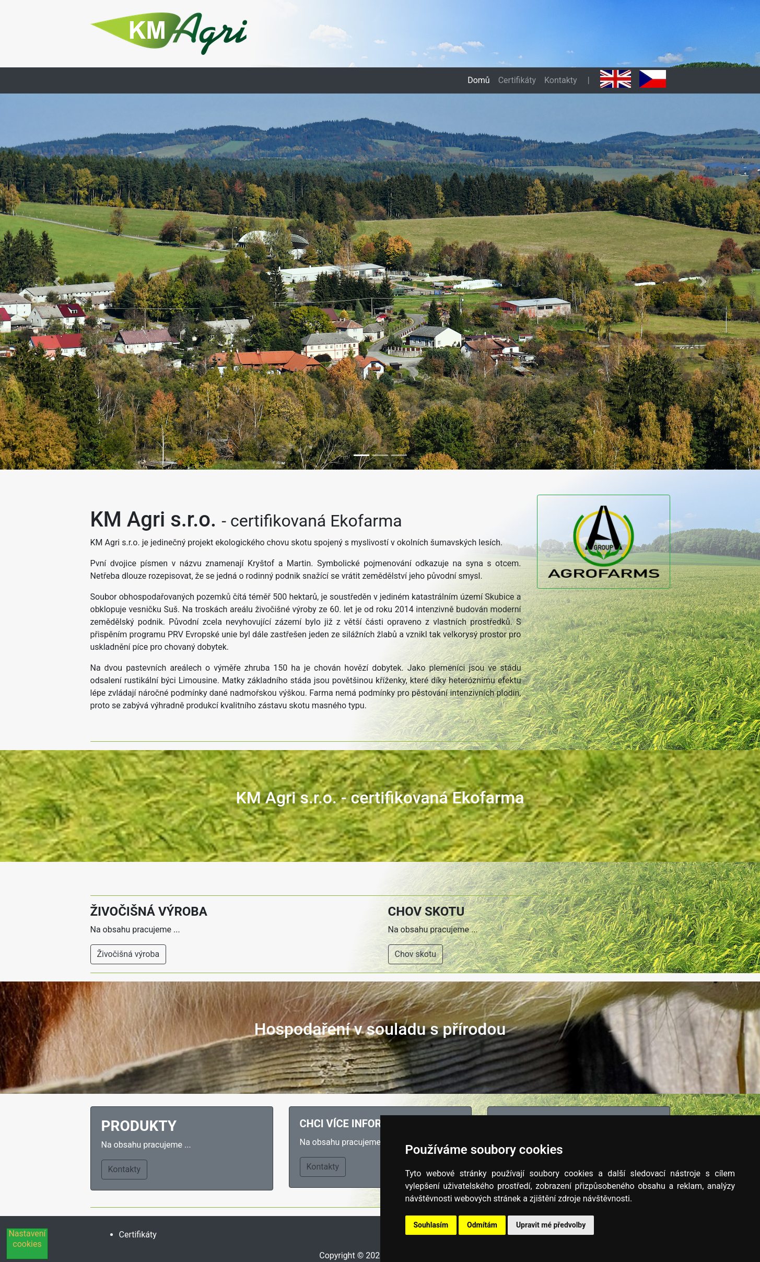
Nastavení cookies (26, 1239)
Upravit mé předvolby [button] (551, 1225)
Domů (478, 80)
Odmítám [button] (482, 1225)
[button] (57, 282)
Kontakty (560, 80)
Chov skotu (416, 954)
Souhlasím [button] (431, 1225)
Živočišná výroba (128, 954)
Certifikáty (517, 80)
